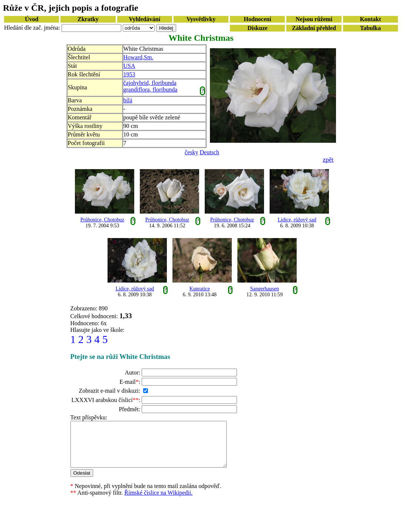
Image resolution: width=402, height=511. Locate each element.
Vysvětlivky (201, 19)
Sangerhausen (264, 288)
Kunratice (200, 288)
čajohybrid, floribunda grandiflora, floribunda (150, 86)
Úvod (31, 19)
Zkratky (88, 19)
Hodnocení (257, 19)
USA (129, 66)
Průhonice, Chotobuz (102, 219)
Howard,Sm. (138, 57)
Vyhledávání (144, 19)
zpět (328, 159)
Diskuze (257, 28)
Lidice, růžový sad (297, 219)
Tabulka (370, 28)
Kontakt (370, 19)
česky (191, 152)
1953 (129, 74)
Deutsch (209, 152)
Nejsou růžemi (314, 19)
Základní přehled (314, 28)
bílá (127, 100)
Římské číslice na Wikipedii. (158, 501)
